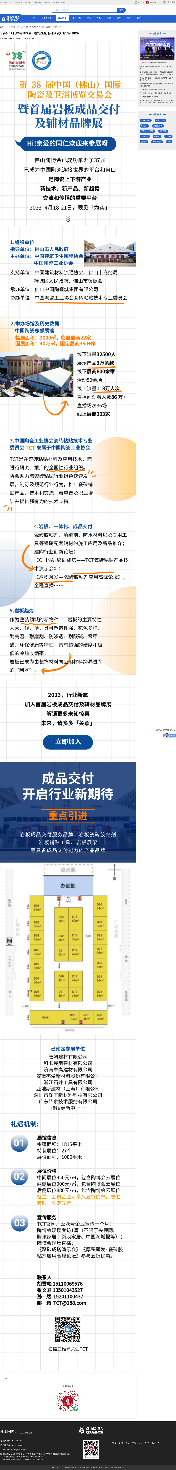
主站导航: (4, 3)
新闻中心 (46, 3)
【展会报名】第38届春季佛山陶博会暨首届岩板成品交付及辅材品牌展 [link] (34, 27)
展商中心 (37, 3)
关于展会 (18, 3)
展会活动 (64, 3)
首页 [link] (2, 27)
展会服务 (55, 3)
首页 (11, 3)
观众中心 (28, 3)
